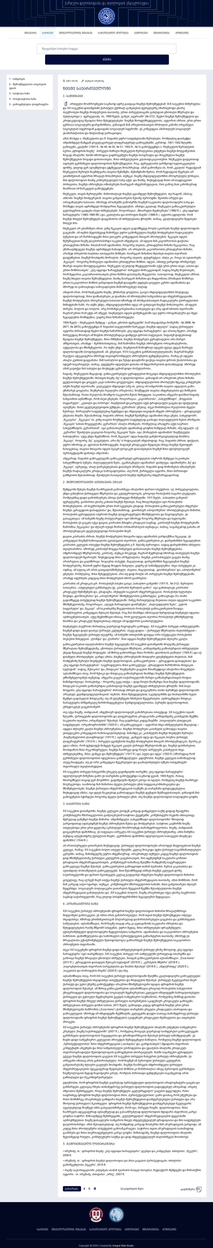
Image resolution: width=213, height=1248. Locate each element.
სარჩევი (47, 33)
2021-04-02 (70, 70)
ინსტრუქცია (161, 33)
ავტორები (141, 33)
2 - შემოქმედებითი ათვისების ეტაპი (27, 75)
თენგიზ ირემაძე (93, 70)
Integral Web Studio (123, 1234)
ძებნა (177, 48)
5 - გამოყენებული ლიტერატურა (28, 93)
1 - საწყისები (17, 68)
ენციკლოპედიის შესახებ (75, 33)
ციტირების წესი (132, 1177)
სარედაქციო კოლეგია (113, 33)
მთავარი (30, 33)
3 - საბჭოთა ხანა (19, 82)
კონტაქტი (182, 33)
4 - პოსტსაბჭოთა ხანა (22, 88)
